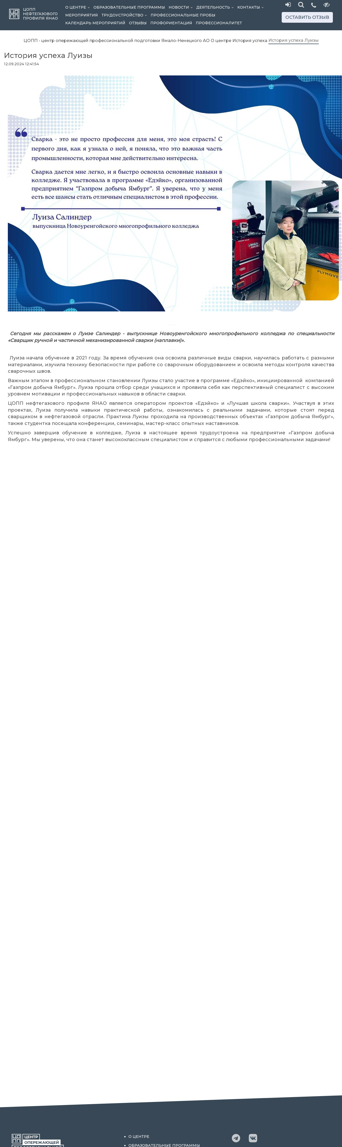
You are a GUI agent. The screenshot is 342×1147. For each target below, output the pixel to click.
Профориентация (171, 23)
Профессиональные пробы (183, 15)
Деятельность (215, 7)
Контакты (251, 7)
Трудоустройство (125, 15)
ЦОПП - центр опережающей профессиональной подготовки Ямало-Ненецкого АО (116, 40)
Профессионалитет (219, 23)
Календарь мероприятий (95, 23)
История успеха (249, 40)
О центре (78, 7)
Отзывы (138, 23)
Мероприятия (81, 15)
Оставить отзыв (307, 17)
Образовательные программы (129, 7)
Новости (181, 7)
